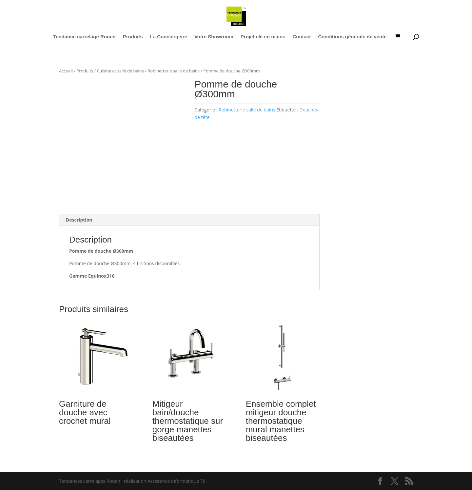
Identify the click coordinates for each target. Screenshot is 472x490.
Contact (302, 36)
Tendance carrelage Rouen (84, 36)
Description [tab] (79, 220)
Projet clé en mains (263, 36)
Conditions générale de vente (352, 36)
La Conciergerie (168, 36)
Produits (133, 36)
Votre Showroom (213, 36)
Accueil (66, 71)
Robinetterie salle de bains (174, 71)
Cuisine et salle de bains (120, 71)
